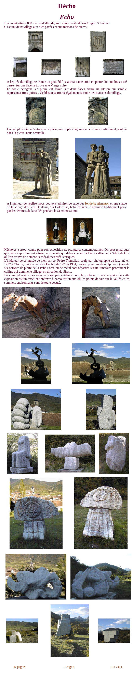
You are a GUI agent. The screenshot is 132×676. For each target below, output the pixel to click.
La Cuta (117, 666)
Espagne (19, 666)
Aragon (69, 666)
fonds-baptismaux (96, 203)
